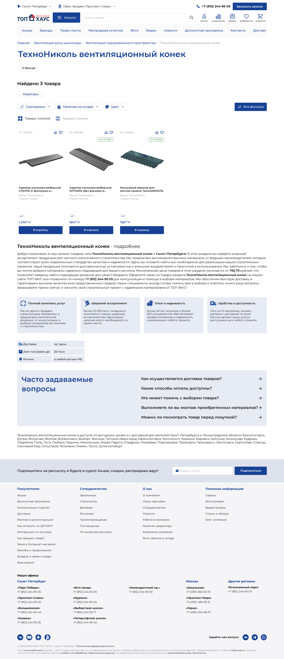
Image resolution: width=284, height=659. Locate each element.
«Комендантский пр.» (144, 587)
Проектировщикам (93, 519)
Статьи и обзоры (217, 513)
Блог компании (216, 519)
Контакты (238, 30)
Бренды (46, 30)
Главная (23, 43)
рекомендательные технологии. (187, 652)
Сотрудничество (154, 507)
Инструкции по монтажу (34, 532)
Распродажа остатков (105, 30)
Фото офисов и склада (158, 538)
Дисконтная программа (204, 30)
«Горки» (191, 608)
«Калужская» (195, 587)
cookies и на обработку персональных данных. (87, 652)
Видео (151, 30)
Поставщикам (89, 526)
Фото (134, 30)
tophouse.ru (238, 650)
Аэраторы (31, 94)
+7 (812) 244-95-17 (84, 612)
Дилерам (86, 507)
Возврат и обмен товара (34, 556)
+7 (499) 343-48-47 (198, 612)
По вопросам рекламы (96, 532)
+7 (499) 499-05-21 (198, 602)
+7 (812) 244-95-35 (29, 622)
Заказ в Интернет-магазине (36, 544)
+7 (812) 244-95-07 (240, 591)
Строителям (88, 501)
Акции (27, 30)
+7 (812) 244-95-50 (141, 591)
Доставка (23, 513)
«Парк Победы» (28, 587)
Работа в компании (156, 519)
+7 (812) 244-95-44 (29, 612)
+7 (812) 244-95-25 (29, 591)
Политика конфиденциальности (95, 646)
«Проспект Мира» (198, 598)
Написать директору (157, 526)
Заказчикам (88, 495)
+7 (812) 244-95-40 (85, 622)
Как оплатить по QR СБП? (35, 526)
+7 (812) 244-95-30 (85, 591)
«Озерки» (24, 618)
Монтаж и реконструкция (35, 519)
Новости (170, 30)
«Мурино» (80, 598)
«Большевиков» (28, 608)
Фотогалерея (215, 501)
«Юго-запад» (82, 587)
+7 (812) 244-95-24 (85, 602)
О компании (151, 495)
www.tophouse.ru (33, 650)
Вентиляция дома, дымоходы (57, 43)
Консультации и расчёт (33, 507)
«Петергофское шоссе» (89, 618)
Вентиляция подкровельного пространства (121, 43)
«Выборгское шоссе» (88, 608)
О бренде (28, 68)
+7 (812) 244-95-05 (29, 602)
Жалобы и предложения (34, 550)
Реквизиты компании (158, 532)
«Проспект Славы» (30, 598)
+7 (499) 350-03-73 (198, 591)
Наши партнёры (154, 501)
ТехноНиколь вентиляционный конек (190, 43)
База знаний (25, 562)
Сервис (211, 495)
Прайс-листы (70, 30)
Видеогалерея (216, 507)
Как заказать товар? (31, 538)
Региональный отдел (243, 587)
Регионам (87, 513)
